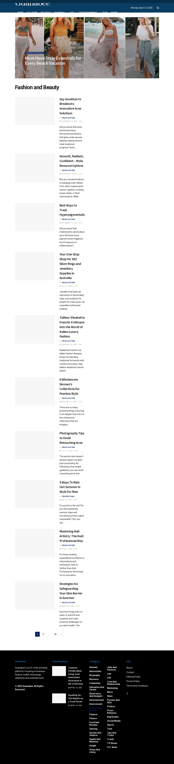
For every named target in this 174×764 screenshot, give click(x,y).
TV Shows (112, 743)
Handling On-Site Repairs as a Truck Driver (75, 698)
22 (55, 634)
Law (109, 673)
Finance (93, 714)
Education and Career (96, 688)
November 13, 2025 (68, 121)
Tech (105, 12)
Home (20, 12)
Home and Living (94, 750)
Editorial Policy (133, 677)
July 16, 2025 (65, 286)
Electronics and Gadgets (96, 694)
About (129, 668)
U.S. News (32, 12)
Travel (110, 739)
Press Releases (112, 711)
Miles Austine (68, 118)
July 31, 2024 (65, 451)
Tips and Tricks (111, 734)
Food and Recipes (94, 723)
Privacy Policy (133, 681)
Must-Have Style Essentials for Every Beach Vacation (53, 62)
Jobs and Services (112, 668)
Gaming (93, 729)
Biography (94, 675)
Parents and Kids (113, 701)
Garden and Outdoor (95, 734)
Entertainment (88, 12)
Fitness (93, 718)
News (110, 696)
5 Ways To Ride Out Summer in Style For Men (69, 487)
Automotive (95, 671)
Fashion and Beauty (36, 55)
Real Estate (113, 717)
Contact (130, 672)
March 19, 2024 (66, 606)
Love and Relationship (113, 682)
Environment (95, 704)
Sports (110, 725)
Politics (46, 12)
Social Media (113, 721)
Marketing (112, 688)
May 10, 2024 (65, 500)
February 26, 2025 (68, 345)
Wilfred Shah (68, 496)
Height (92, 745)
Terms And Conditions (137, 686)
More (114, 12)
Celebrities (95, 683)
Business (59, 12)
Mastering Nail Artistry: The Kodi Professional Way (71, 536)
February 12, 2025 (68, 402)
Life (72, 12)
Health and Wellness (94, 740)
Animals (93, 667)
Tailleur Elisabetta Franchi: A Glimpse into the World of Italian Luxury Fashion (72, 326)
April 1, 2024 (65, 549)
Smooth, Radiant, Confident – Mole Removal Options (71, 161)
